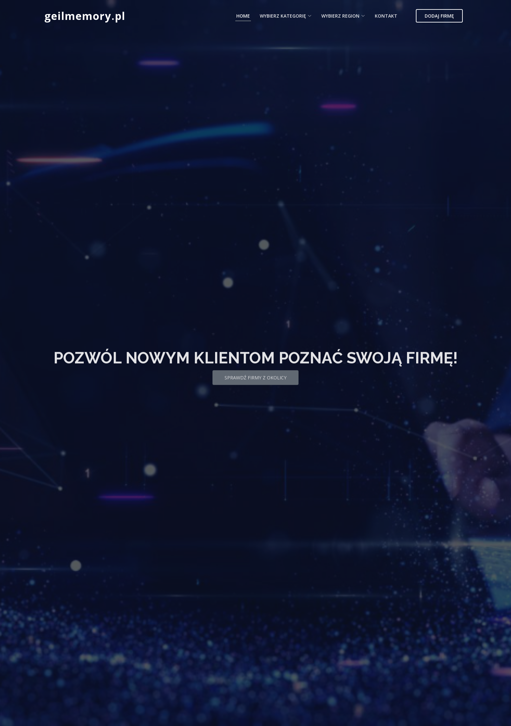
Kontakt (386, 16)
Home (243, 16)
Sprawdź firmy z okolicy (255, 384)
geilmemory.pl (84, 16)
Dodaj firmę (439, 16)
